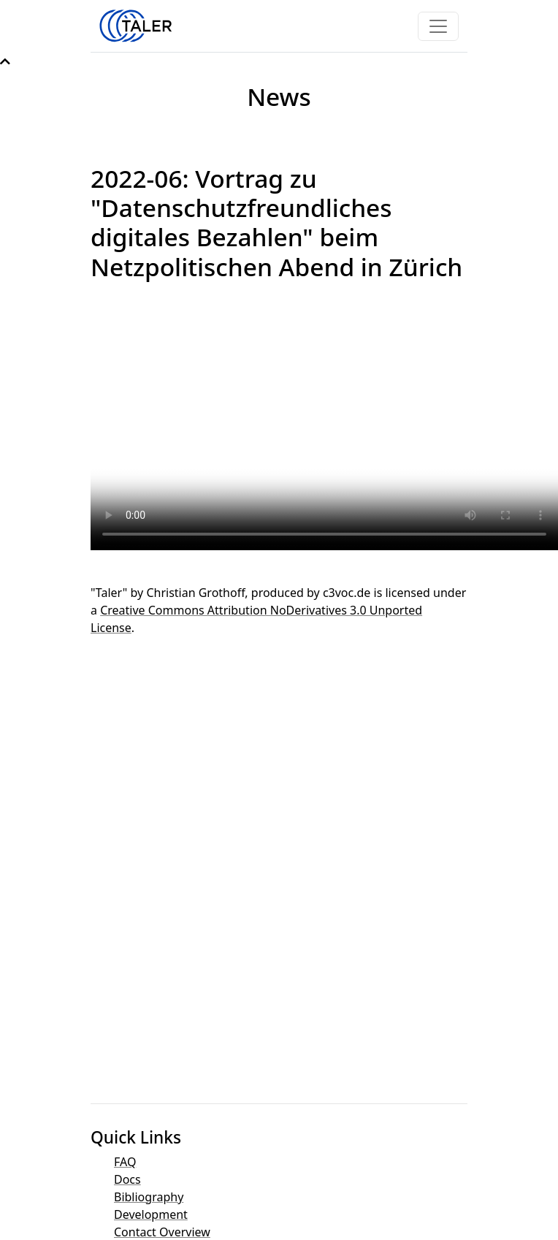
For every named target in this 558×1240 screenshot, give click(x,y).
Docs (127, 1179)
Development (151, 1214)
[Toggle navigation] (438, 26)
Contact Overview (162, 1232)
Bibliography (148, 1197)
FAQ (125, 1162)
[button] (5, 61)
